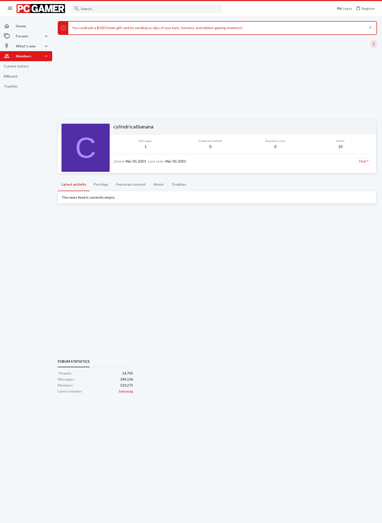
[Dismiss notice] (370, 28)
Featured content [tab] (131, 184)
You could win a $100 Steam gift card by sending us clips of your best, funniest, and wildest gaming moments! (157, 28)
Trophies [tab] (178, 184)
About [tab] (158, 184)
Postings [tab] (101, 184)
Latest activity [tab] (73, 184)
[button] (10, 8)
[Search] (147, 8)
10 (271, 146)
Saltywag (370, 303)
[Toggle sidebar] (373, 44)
